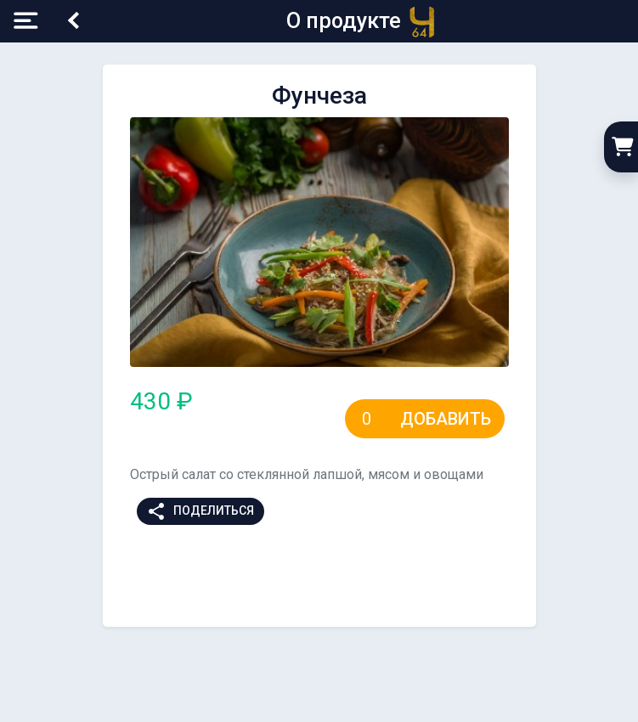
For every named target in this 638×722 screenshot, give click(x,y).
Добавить (445, 419)
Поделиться (200, 511)
